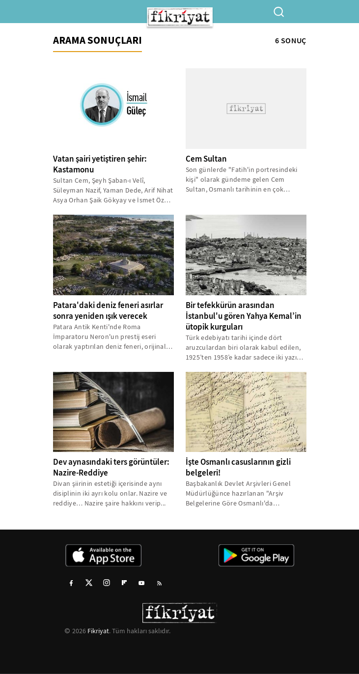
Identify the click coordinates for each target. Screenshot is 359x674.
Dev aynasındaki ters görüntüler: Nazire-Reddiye (111, 467)
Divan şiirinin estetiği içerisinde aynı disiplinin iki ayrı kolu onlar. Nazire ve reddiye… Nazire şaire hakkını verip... (110, 493)
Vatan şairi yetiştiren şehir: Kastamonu (100, 164)
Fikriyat (98, 630)
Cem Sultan (206, 159)
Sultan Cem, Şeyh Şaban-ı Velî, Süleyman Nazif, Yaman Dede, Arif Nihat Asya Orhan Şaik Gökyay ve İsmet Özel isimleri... (113, 190)
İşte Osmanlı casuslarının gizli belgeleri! (238, 467)
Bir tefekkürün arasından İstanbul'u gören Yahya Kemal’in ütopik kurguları (244, 316)
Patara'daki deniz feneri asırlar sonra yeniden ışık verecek (108, 311)
